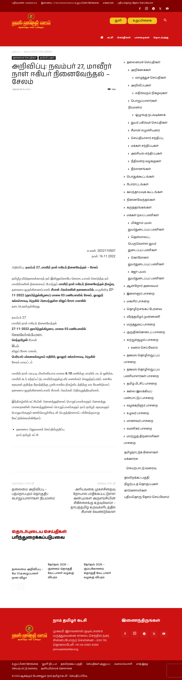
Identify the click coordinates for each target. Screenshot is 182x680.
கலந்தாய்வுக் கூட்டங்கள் (145, 192)
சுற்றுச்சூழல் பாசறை (142, 340)
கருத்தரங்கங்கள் (139, 207)
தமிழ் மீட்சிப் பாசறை (142, 383)
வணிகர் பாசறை (139, 428)
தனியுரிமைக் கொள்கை (56, 669)
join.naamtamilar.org (65, 649)
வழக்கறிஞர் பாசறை (142, 405)
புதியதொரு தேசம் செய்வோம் (146, 497)
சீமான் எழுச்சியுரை (145, 130)
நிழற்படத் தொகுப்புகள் (141, 484)
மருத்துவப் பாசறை (141, 324)
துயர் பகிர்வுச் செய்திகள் (149, 122)
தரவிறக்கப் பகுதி (136, 477)
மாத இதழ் (142, 664)
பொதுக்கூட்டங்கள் (140, 176)
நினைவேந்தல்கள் (141, 200)
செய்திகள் (124, 37)
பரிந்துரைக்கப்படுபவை (38, 538)
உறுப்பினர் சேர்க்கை (25, 664)
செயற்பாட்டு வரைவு (141, 468)
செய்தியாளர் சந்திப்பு (147, 138)
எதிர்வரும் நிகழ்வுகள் (151, 93)
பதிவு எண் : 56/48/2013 (24, 3)
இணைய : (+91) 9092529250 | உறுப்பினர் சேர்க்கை (70, 3)
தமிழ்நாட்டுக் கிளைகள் (141, 452)
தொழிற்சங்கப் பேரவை (144, 309)
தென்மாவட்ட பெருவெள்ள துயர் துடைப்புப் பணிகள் (142, 244)
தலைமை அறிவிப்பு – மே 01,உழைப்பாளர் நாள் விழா (27, 573)
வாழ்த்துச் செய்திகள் (150, 77)
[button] (165, 20)
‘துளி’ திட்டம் (49, 664)
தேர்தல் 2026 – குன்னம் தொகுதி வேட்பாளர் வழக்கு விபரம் (61, 571)
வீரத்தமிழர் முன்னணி (143, 317)
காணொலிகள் (135, 490)
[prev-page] (14, 586)
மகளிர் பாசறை (138, 301)
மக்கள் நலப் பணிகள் (143, 215)
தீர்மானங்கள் (141, 169)
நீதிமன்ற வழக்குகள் (146, 161)
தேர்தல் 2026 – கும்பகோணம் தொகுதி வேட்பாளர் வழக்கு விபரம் (97, 571)
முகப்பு (16, 52)
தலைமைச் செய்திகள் (24, 58)
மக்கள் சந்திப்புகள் (145, 146)
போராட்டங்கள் (138, 184)
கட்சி (110, 37)
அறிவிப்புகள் (47, 58)
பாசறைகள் (141, 37)
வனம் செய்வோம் (144, 347)
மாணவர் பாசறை (140, 421)
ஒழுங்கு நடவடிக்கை (150, 115)
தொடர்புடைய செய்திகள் (39, 532)
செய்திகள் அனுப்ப (98, 664)
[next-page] (21, 586)
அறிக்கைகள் (141, 70)
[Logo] (31, 20)
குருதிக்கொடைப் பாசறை (146, 332)
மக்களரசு (108, 3)
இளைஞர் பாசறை (141, 293)
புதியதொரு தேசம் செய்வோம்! (135, 3)
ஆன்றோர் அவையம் (142, 286)
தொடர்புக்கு (160, 37)
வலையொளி (123, 664)
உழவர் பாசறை (138, 413)
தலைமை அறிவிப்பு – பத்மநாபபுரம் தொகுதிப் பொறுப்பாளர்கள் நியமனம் (33, 494)
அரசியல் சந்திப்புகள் (146, 153)
